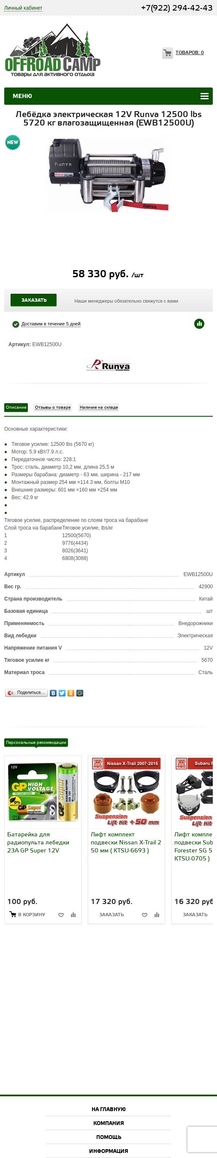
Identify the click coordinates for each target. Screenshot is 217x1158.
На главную (109, 1109)
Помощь (108, 1137)
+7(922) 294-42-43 (177, 8)
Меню (22, 96)
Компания (108, 1123)
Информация (108, 1151)
